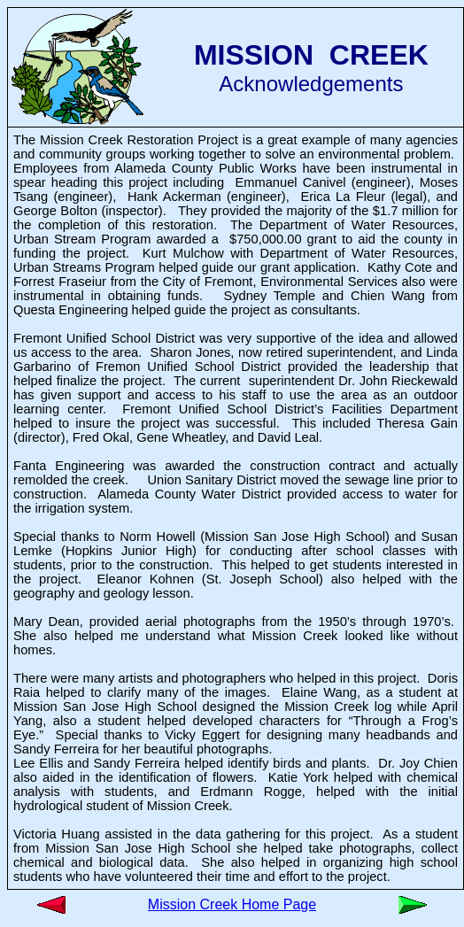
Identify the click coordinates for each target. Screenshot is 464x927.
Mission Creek (192, 904)
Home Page (276, 904)
